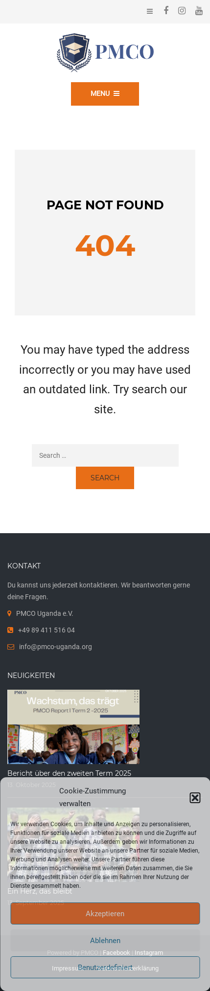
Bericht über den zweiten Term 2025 (69, 773)
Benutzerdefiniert (105, 967)
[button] (195, 798)
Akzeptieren (105, 913)
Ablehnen (105, 940)
